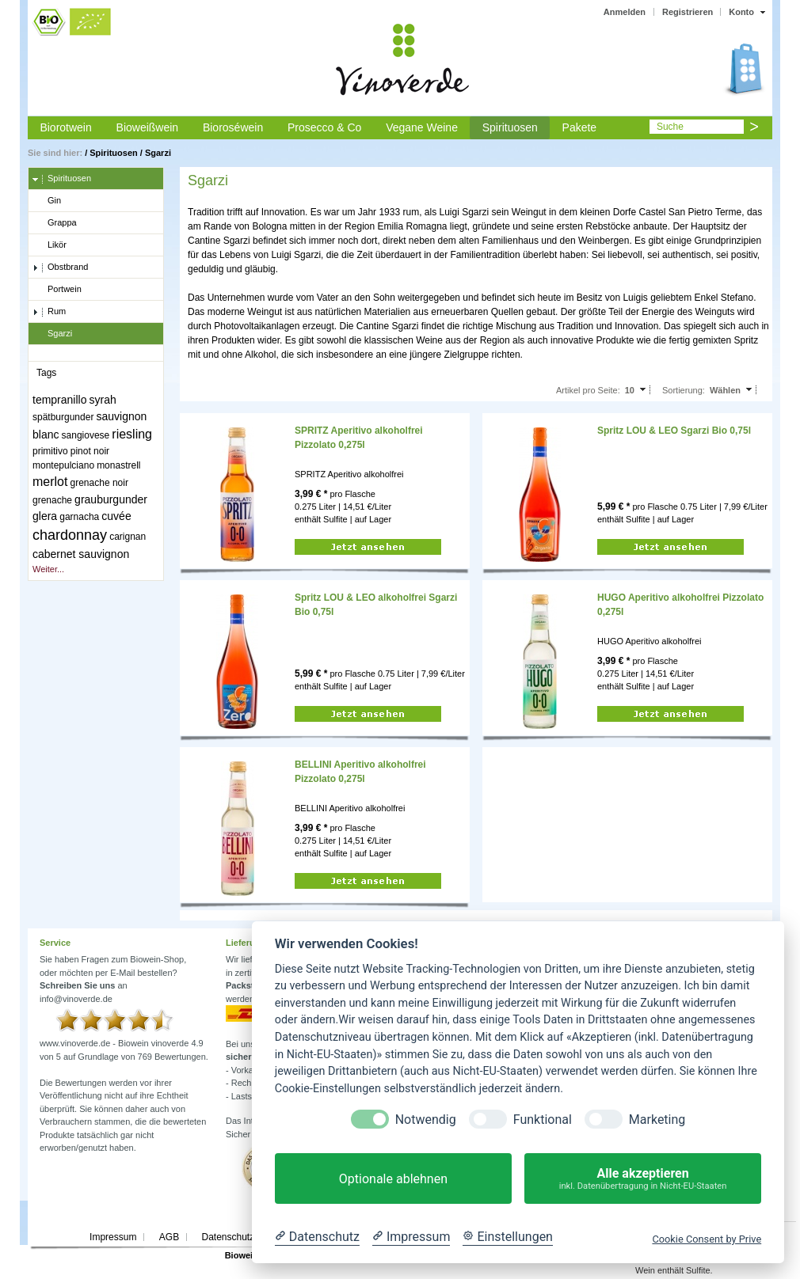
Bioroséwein (233, 127)
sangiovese (86, 435)
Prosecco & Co (324, 127)
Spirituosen (510, 127)
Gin (46, 201)
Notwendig (425, 1119)
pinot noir (89, 451)
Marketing (657, 1119)
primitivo (50, 451)
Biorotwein (65, 127)
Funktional (542, 1119)
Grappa (54, 223)
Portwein (57, 289)
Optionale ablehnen (393, 1178)
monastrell (118, 465)
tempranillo (59, 399)
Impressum (113, 1237)
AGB (169, 1237)
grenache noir (99, 482)
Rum (49, 311)
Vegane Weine (422, 127)
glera (44, 516)
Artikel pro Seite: (588, 390)
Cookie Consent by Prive (706, 1239)
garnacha (79, 516)
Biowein (241, 1255)
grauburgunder (110, 499)
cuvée (116, 516)
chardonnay (69, 535)
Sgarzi (158, 153)
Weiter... (48, 569)
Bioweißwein (147, 127)
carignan (127, 536)
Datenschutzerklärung (247, 1237)
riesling (132, 434)
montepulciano (63, 465)
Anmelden (625, 12)
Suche (670, 126)
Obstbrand (60, 267)
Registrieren (687, 12)
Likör (49, 245)
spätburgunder (62, 417)
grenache (52, 500)
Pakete (579, 127)
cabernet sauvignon (80, 554)
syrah (103, 399)
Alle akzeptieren (643, 1179)
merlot (49, 481)
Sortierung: (683, 390)
